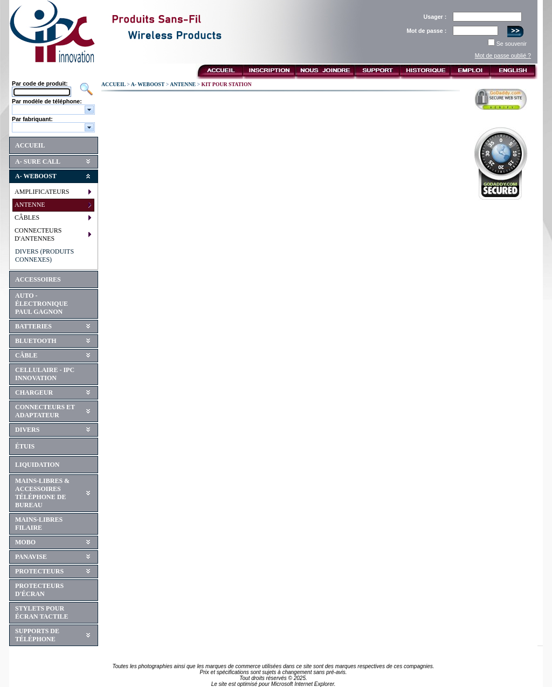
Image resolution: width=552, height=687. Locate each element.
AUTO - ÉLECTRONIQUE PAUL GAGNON (41, 304)
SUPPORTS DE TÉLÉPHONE (37, 635)
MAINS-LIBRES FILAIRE (39, 523)
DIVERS (27, 429)
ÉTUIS (24, 446)
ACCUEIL (30, 145)
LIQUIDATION (37, 464)
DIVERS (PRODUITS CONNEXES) (44, 255)
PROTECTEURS (39, 571)
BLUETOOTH (35, 341)
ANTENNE (30, 204)
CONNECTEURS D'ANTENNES (38, 234)
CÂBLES (27, 217)
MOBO (25, 542)
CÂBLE (26, 355)
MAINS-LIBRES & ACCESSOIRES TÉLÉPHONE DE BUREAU (42, 493)
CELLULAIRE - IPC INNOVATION (44, 374)
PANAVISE (31, 556)
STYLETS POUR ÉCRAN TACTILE (41, 612)
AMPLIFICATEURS (42, 191)
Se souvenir (511, 43)
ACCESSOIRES (38, 279)
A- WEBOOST (36, 176)
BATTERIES (33, 326)
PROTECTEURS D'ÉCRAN (39, 590)
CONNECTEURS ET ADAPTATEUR (45, 411)
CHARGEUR (34, 392)
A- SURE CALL (37, 161)
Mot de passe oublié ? (503, 55)
